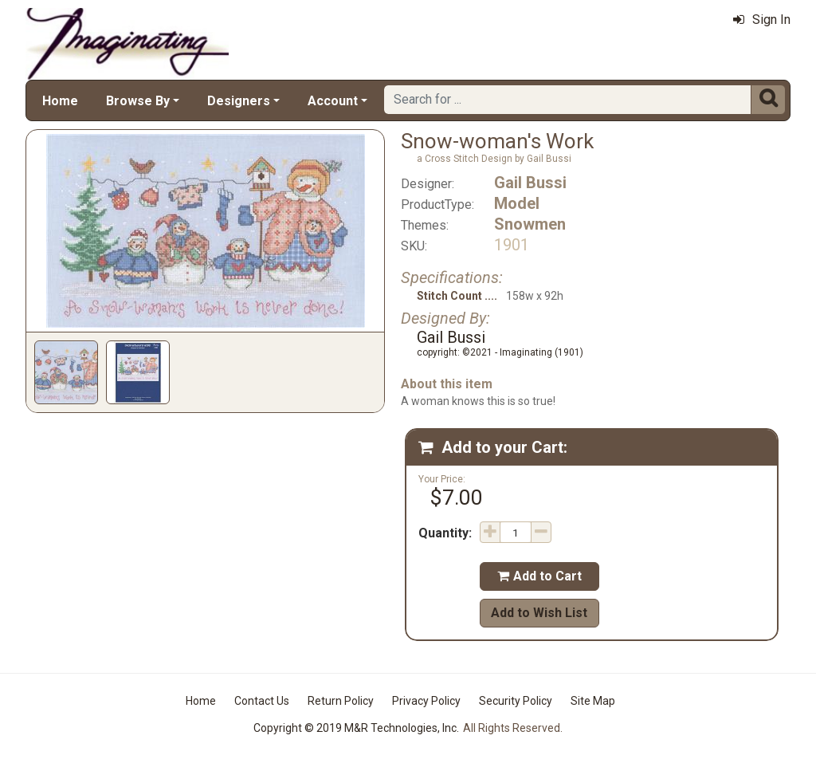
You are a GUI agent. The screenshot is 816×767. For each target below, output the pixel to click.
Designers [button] (238, 100)
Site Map (593, 700)
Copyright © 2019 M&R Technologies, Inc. (356, 728)
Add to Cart (539, 576)
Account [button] (333, 100)
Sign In (761, 19)
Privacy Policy (426, 700)
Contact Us (261, 700)
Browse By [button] (138, 100)
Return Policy (341, 700)
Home (60, 100)
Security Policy (515, 700)
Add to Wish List (539, 612)
